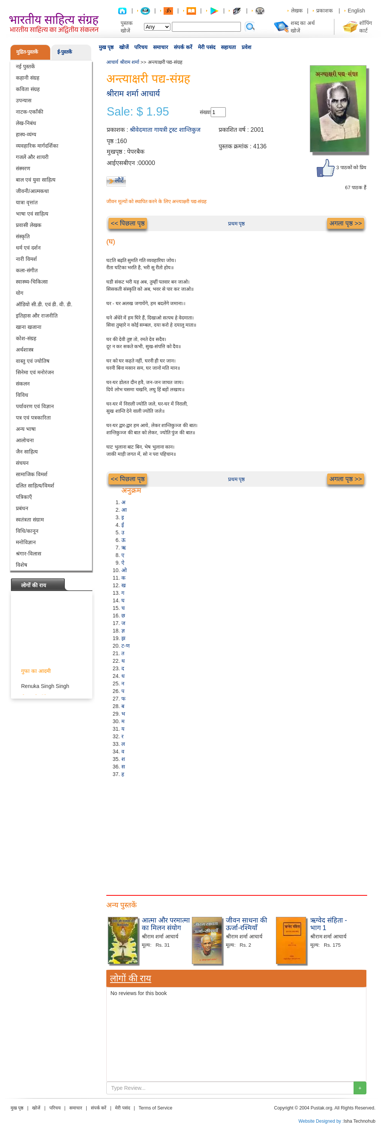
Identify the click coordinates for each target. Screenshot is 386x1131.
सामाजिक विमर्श (31, 474)
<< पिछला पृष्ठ (128, 223)
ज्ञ (123, 631)
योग (19, 293)
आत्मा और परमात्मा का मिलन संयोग (166, 924)
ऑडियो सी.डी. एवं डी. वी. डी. (44, 304)
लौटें (119, 180)
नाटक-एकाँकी (29, 112)
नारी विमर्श (26, 259)
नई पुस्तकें (25, 66)
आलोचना (25, 440)
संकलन (23, 384)
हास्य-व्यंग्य (26, 134)
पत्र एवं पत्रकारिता (33, 418)
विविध (22, 395)
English (356, 11)
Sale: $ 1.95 (138, 111)
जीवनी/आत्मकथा (32, 191)
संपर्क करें (183, 47)
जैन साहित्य (27, 452)
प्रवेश (246, 47)
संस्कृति (23, 236)
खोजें (124, 47)
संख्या (205, 112)
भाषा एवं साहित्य (32, 214)
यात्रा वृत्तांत (27, 202)
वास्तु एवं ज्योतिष (32, 361)
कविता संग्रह (28, 89)
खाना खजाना (28, 327)
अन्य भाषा (26, 429)
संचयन (22, 463)
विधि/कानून (27, 531)
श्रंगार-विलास (28, 554)
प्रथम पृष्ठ (236, 224)
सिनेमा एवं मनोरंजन (35, 372)
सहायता (228, 47)
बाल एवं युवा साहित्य (35, 180)
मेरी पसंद (206, 47)
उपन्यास (23, 100)
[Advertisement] (236, 834)
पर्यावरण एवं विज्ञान (35, 406)
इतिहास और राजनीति (37, 316)
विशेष (21, 565)
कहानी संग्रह (27, 78)
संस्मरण (23, 168)
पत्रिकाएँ (24, 497)
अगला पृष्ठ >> (345, 223)
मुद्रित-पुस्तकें (27, 52)
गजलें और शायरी (32, 157)
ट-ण (125, 646)
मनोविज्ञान (26, 542)
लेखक (297, 11)
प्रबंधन (22, 508)
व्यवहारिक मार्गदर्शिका (37, 146)
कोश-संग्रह (26, 338)
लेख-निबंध (26, 123)
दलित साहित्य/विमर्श (35, 486)
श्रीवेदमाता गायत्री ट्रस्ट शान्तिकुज (165, 130)
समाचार (160, 47)
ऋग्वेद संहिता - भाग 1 (328, 924)
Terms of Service (155, 1108)
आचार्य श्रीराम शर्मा (122, 62)
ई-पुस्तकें (64, 52)
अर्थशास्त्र (25, 350)
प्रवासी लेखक (28, 225)
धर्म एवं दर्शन (28, 248)
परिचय (140, 47)
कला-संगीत (27, 270)
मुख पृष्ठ (106, 47)
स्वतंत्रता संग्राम (30, 520)
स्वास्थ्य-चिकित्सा (32, 282)
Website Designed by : (321, 1121)
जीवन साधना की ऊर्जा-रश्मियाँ (246, 924)
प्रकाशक (324, 11)
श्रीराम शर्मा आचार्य (133, 93)
